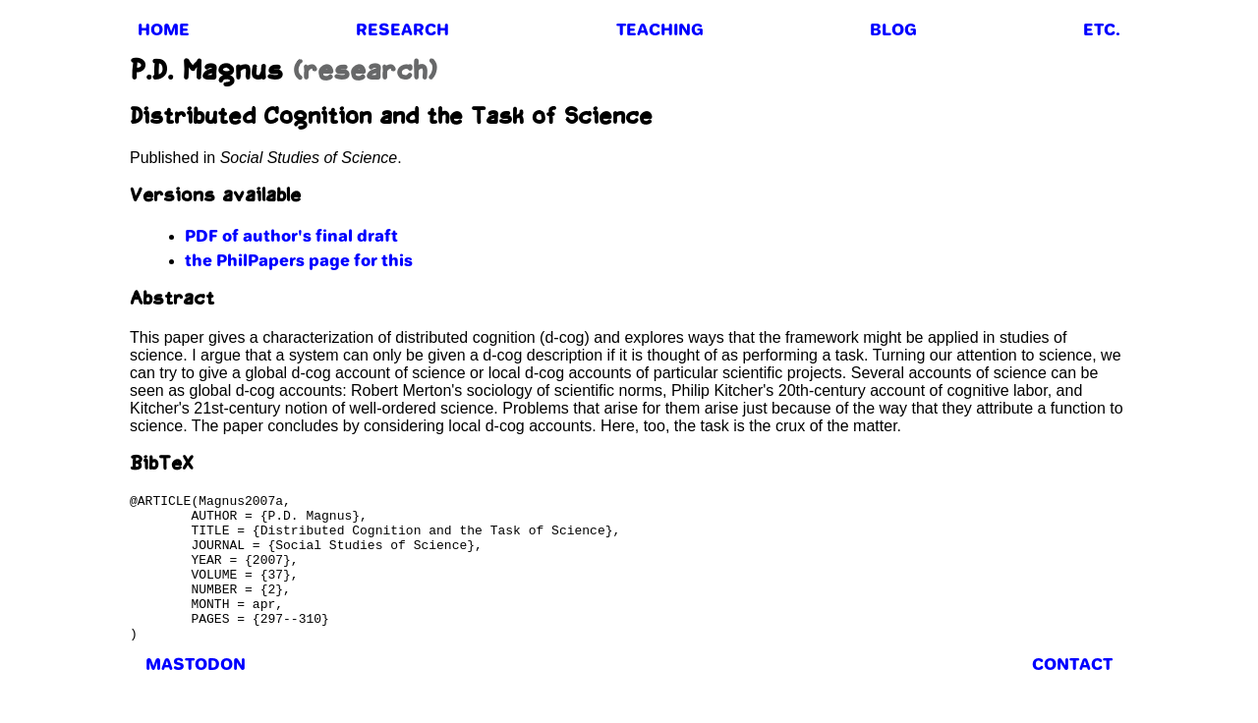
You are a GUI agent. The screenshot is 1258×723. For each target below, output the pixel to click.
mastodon (195, 693)
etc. (1101, 29)
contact (1072, 693)
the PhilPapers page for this (299, 260)
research (402, 29)
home (164, 29)
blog (893, 29)
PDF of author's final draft (291, 236)
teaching (660, 29)
